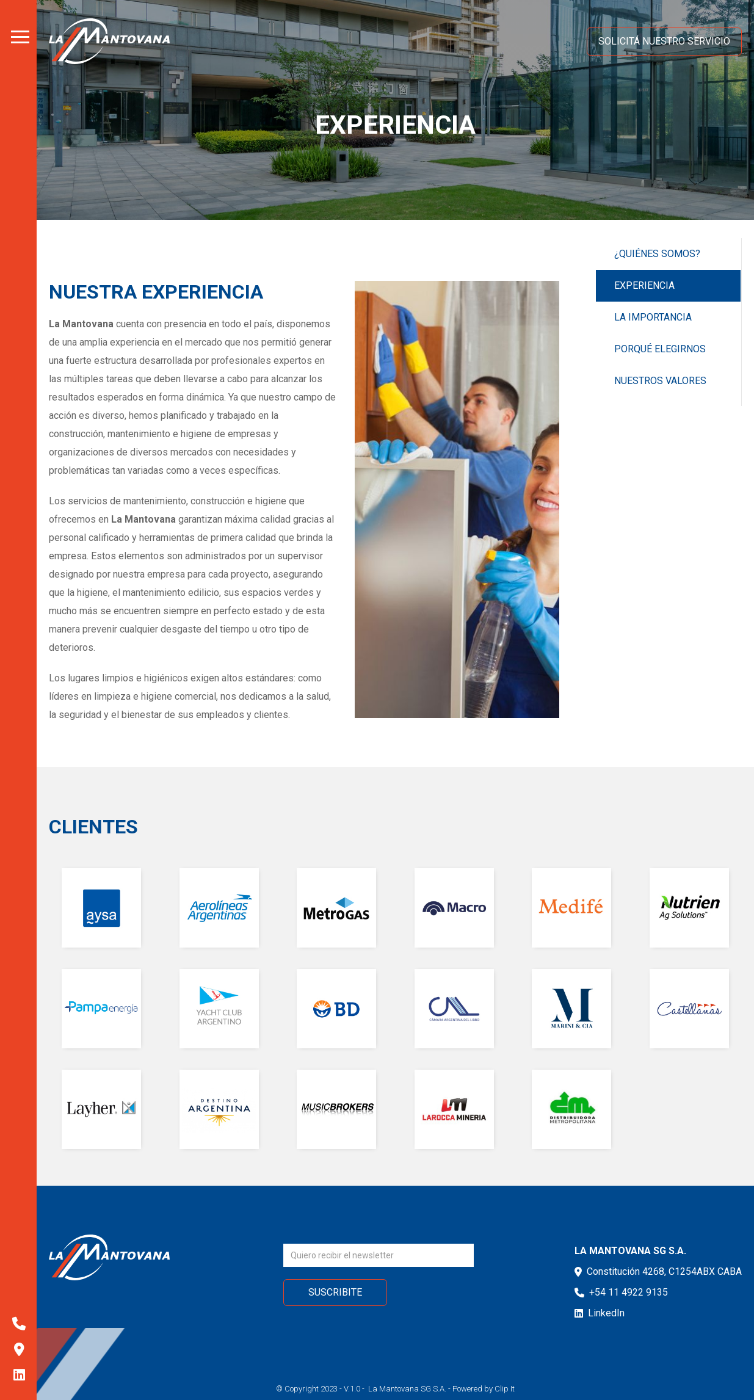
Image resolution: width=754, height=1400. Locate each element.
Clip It (505, 1388)
